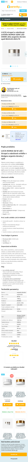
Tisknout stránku (6, 83)
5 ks (15, 118)
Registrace (19, 1)
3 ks (15, 109)
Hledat (23, 10)
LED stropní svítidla (22, 28)
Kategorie (7, 19)
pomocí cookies (18, 445)
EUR (6, 1)
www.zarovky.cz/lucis (15, 95)
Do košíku (18, 79)
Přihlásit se (24, 1)
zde (16, 450)
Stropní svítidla (10, 28)
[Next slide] (25, 54)
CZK (3, 1)
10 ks (15, 127)
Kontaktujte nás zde (12, 91)
